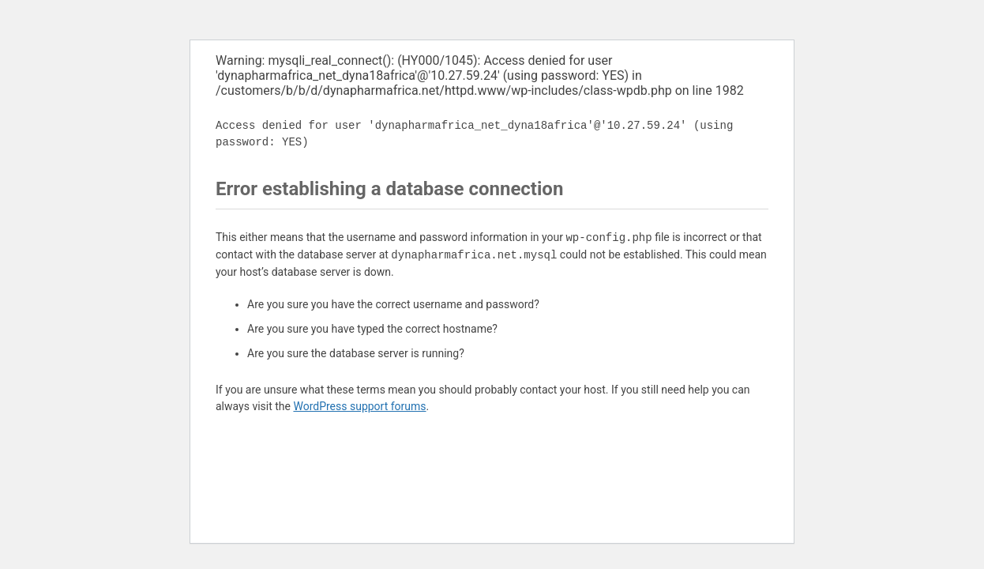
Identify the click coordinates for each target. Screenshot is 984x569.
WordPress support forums (359, 406)
